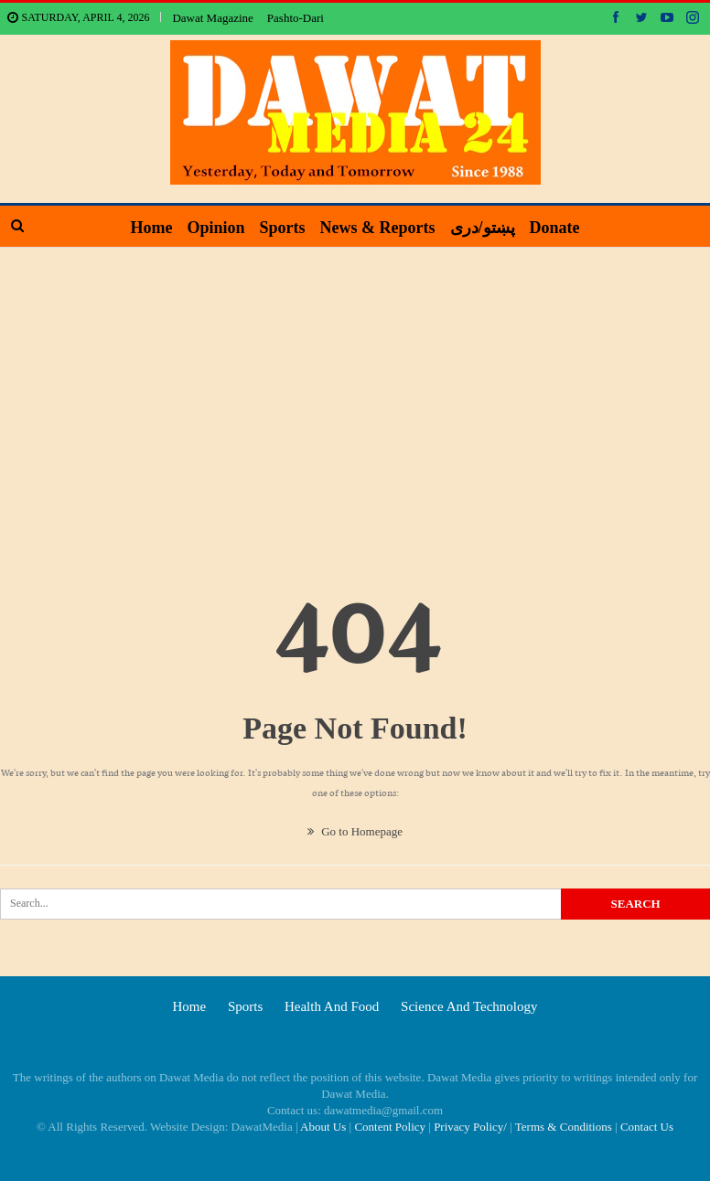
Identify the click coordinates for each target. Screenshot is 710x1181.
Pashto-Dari (295, 18)
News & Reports (378, 227)
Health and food (332, 1006)
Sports (281, 227)
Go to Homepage (355, 831)
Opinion (212, 227)
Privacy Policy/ (470, 1126)
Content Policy (389, 1126)
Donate (562, 227)
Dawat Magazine (212, 18)
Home (144, 227)
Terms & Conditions (563, 1126)
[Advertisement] (355, 385)
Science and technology (469, 1006)
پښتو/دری (486, 227)
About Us (323, 1126)
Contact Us (646, 1126)
